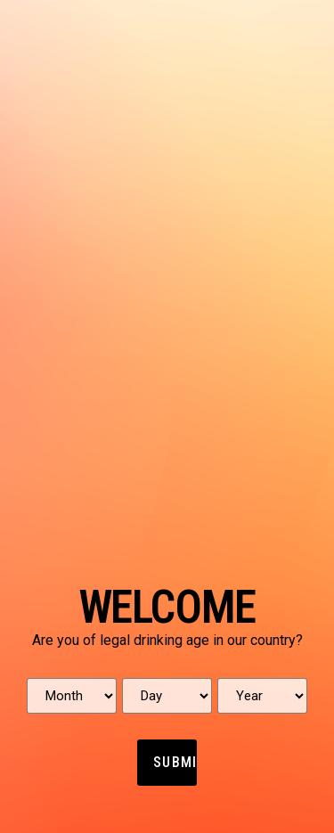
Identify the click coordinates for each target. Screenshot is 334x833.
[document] (167, 416)
